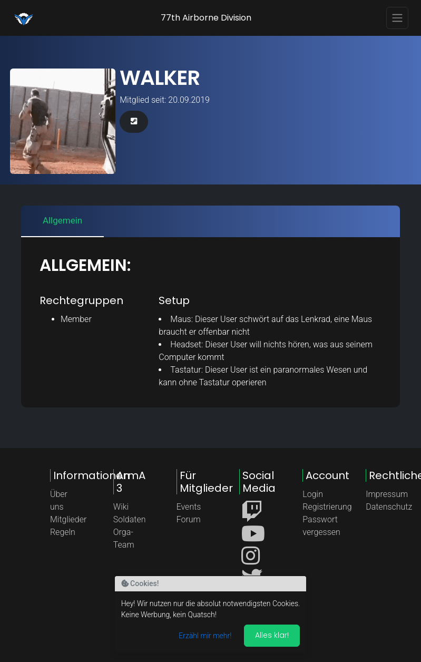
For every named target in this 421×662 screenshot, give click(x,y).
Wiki (121, 507)
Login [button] (312, 494)
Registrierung (326, 507)
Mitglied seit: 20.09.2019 (165, 100)
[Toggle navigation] (397, 18)
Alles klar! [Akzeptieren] (272, 635)
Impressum (387, 494)
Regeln (62, 532)
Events (189, 507)
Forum (189, 519)
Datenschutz (389, 507)
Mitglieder (68, 519)
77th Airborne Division (206, 18)
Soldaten (129, 519)
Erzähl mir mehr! (205, 635)
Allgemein (62, 220)
